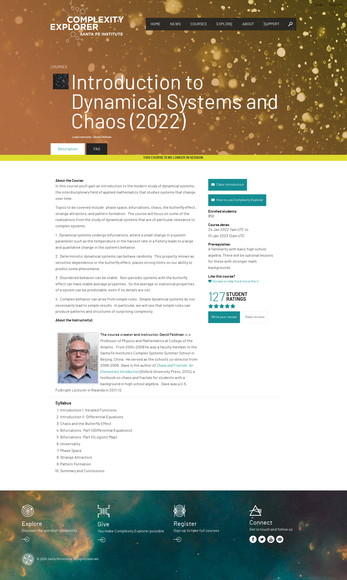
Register (335, 5)
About (248, 24)
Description (68, 149)
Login (319, 5)
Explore (224, 24)
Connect (260, 523)
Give (103, 524)
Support (272, 24)
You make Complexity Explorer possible (131, 531)
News (175, 24)
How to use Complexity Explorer (239, 200)
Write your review (224, 317)
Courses (198, 24)
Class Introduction (230, 184)
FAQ (96, 149)
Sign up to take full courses (196, 531)
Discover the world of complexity (49, 531)
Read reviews (255, 317)
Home (155, 24)
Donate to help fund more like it (235, 281)
